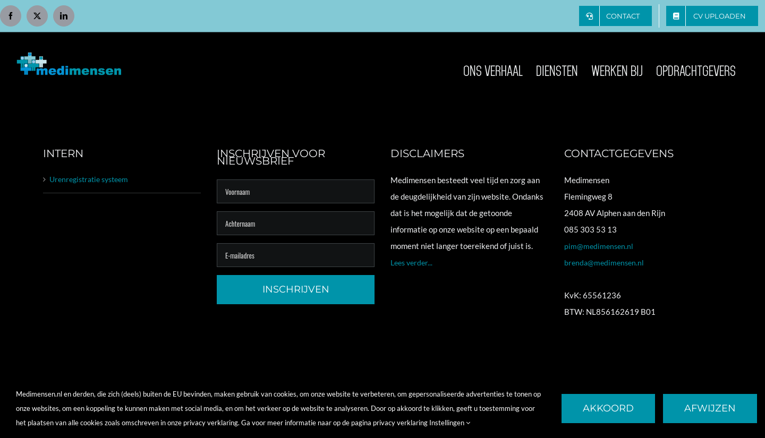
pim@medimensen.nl (598, 246)
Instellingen (449, 422)
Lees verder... (411, 262)
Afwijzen (710, 408)
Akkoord (608, 408)
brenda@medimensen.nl (604, 262)
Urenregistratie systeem (88, 179)
